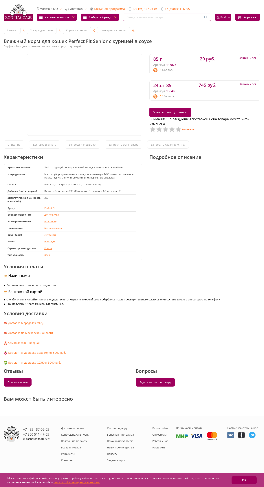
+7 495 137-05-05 (36, 429)
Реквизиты (68, 454)
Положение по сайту (74, 441)
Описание (14, 145)
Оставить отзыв (18, 382)
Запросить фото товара (123, 145)
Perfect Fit (49, 208)
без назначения (53, 228)
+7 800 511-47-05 (36, 434)
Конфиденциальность (75, 434)
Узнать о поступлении (170, 112)
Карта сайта (160, 428)
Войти (225, 17)
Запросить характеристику (168, 145)
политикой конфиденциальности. (77, 482)
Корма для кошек (77, 30)
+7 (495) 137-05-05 (144, 9)
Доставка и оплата (44, 145)
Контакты (67, 460)
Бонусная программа (109, 9)
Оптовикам (159, 434)
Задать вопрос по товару (155, 382)
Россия (48, 248)
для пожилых (51, 214)
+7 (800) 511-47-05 (177, 9)
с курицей (50, 235)
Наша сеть (159, 447)
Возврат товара (71, 447)
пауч (47, 255)
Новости (112, 454)
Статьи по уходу (117, 428)
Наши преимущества (120, 447)
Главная (12, 30)
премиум (49, 241)
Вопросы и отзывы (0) (82, 145)
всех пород (50, 221)
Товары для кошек (41, 30)
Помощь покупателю (120, 441)
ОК (244, 480)
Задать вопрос (116, 460)
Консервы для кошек (113, 30)
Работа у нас (160, 441)
